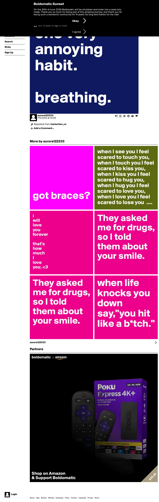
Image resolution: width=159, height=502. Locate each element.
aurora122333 (45, 115)
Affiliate (51, 498)
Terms (97, 498)
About (32, 498)
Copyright (82, 498)
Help (38, 498)
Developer (60, 498)
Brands (44, 498)
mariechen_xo (58, 124)
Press (67, 498)
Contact (74, 498)
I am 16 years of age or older (52, 25)
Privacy (90, 498)
